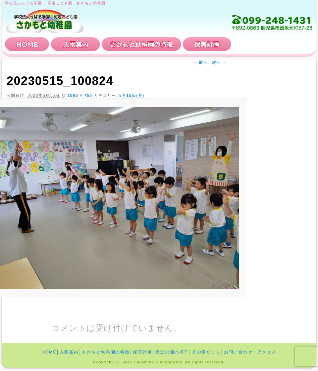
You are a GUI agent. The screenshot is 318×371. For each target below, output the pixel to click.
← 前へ (200, 62)
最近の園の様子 (172, 352)
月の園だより (206, 352)
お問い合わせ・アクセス (273, 44)
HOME (27, 44)
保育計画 (207, 44)
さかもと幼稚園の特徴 (141, 44)
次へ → (219, 62)
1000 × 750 (80, 95)
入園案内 (75, 44)
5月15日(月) (131, 95)
